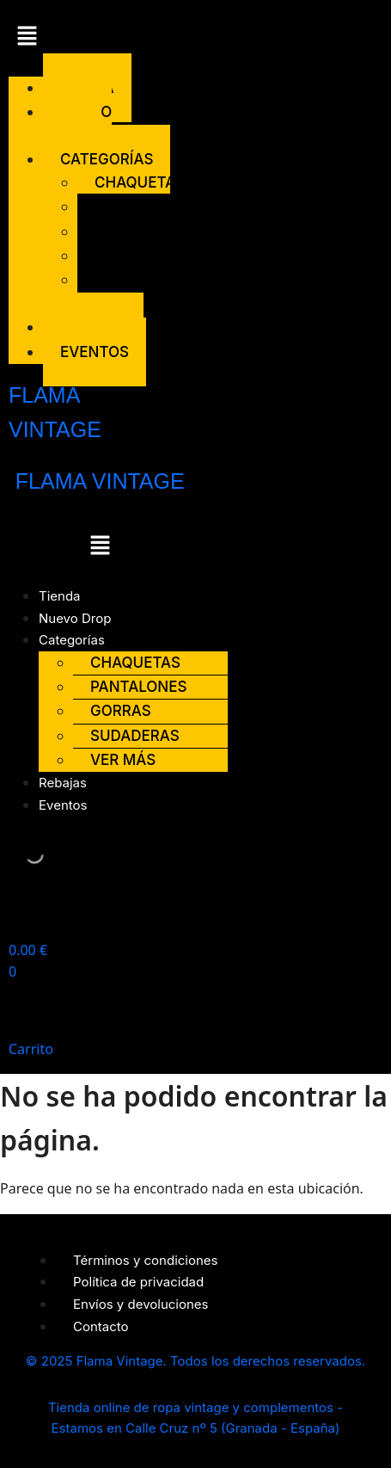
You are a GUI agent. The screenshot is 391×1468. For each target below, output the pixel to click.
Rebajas (63, 782)
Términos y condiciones (145, 1260)
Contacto (101, 1326)
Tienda (60, 596)
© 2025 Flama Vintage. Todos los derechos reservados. (195, 1361)
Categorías (72, 640)
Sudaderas (139, 255)
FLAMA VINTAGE (100, 481)
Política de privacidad (138, 1282)
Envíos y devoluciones (141, 1304)
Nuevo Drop (77, 123)
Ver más (100, 291)
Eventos (94, 352)
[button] (42, 38)
